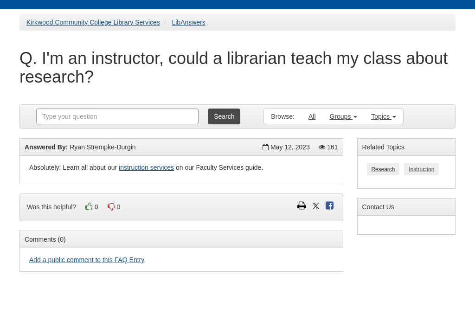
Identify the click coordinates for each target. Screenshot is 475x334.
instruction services (146, 167)
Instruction (421, 169)
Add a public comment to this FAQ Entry (86, 259)
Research (383, 169)
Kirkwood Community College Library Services (93, 22)
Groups (344, 116)
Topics (383, 116)
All (312, 116)
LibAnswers (188, 22)
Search (224, 116)
